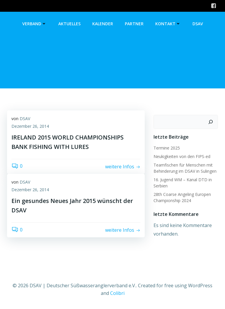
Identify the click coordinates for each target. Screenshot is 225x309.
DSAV (197, 23)
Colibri (117, 293)
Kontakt (168, 23)
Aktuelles (69, 23)
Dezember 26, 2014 (30, 126)
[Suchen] (211, 122)
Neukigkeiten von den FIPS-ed (182, 156)
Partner (134, 23)
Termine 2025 (167, 148)
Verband (34, 23)
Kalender (102, 23)
